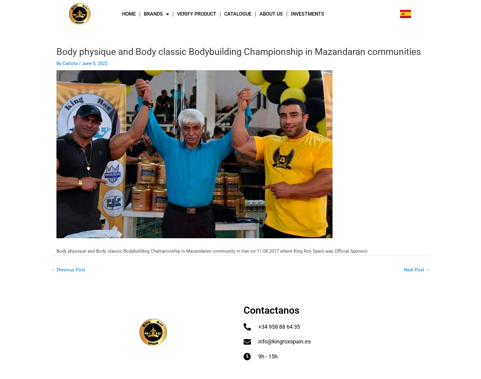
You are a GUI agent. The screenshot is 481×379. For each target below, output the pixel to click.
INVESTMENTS (307, 14)
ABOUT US (271, 14)
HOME (129, 14)
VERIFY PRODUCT (196, 14)
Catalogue (238, 14)
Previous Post (68, 270)
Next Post (417, 270)
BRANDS (156, 14)
